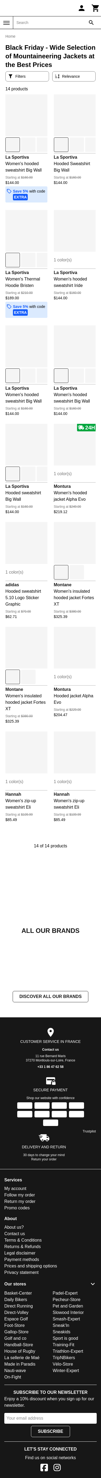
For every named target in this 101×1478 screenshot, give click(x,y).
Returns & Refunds (22, 1247)
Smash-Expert (66, 1319)
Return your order (44, 1159)
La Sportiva (17, 157)
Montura (62, 486)
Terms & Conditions (23, 1240)
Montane (63, 584)
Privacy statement (21, 1272)
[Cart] (95, 8)
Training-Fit (63, 1344)
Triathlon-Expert (68, 1351)
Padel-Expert (65, 1293)
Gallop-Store (16, 1332)
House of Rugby (19, 1351)
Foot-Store (14, 1325)
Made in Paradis (20, 1364)
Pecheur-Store (67, 1299)
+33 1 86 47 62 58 (50, 1067)
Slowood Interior (68, 1312)
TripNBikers (64, 1357)
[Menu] (6, 22)
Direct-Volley (16, 1312)
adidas (12, 584)
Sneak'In (61, 1325)
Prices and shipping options (30, 1266)
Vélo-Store (63, 1364)
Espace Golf (16, 1319)
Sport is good (65, 1338)
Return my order (20, 1201)
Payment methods (21, 1259)
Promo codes (17, 1208)
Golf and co (15, 1338)
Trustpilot (89, 1132)
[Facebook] (44, 1468)
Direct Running (18, 1306)
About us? (14, 1227)
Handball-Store (18, 1344)
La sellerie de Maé (22, 1357)
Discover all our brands (50, 996)
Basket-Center (18, 1293)
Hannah (13, 794)
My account (15, 1188)
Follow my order (19, 1195)
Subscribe (50, 1431)
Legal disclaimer (20, 1253)
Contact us (50, 1050)
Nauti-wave (15, 1370)
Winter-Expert (66, 1370)
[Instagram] (57, 1468)
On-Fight (12, 1377)
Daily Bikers (15, 1299)
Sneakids (62, 1332)
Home (10, 36)
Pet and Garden (68, 1306)
